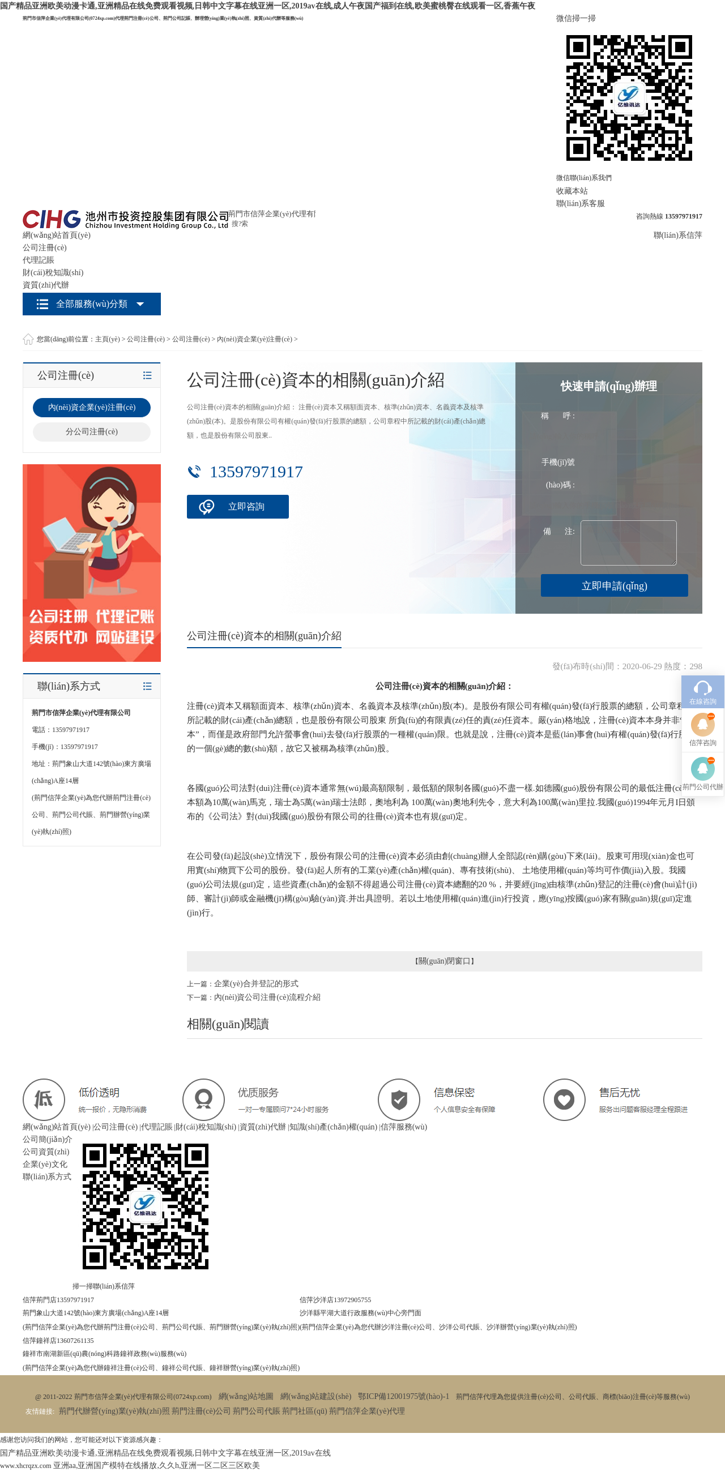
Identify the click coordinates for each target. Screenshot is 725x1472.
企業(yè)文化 (45, 1164)
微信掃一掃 (576, 18)
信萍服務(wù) (404, 1127)
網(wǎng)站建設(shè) (315, 1396)
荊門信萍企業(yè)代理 (367, 1411)
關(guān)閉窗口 (445, 961)
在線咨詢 (703, 622)
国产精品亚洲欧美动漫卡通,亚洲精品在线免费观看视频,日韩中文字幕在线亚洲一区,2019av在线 (165, 1453)
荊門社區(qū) (304, 1411)
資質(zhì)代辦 (46, 285)
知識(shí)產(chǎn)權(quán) (333, 1127)
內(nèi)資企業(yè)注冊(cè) (254, 339)
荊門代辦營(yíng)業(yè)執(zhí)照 (114, 1411)
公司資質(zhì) (46, 1152)
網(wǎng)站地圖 (246, 1396)
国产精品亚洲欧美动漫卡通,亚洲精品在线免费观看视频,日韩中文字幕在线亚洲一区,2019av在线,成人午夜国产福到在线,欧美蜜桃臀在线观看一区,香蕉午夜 (267, 6)
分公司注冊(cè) (92, 431)
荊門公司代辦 (703, 707)
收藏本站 (572, 191)
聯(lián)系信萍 (678, 235)
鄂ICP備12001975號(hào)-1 (403, 1396)
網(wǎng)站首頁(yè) (57, 235)
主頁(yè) (107, 339)
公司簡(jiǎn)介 (47, 1139)
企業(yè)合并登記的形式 (256, 983)
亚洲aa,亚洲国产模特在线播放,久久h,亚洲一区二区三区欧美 (157, 1465)
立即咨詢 (246, 506)
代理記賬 (38, 260)
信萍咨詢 (703, 663)
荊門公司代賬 (256, 1411)
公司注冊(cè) (45, 247)
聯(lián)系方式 (47, 1177)
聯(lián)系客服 (580, 203)
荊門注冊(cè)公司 (202, 1411)
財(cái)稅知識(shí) (53, 272)
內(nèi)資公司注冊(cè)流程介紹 (267, 997)
